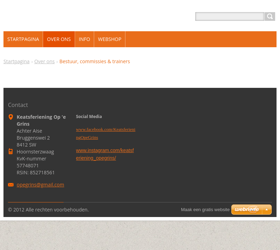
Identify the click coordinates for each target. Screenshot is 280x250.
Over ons (44, 61)
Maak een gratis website (205, 209)
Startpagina (16, 61)
